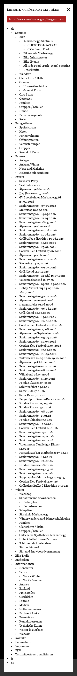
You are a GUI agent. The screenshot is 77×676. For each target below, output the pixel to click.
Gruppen (25, 148)
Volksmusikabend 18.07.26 (36, 279)
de (12, 28)
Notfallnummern (30, 609)
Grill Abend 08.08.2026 (34, 312)
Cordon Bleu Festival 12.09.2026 (40, 345)
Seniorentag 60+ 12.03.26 (36, 473)
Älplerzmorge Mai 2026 (34, 189)
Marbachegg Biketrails (38, 41)
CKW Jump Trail (38, 49)
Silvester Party (28, 181)
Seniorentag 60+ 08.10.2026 (37, 370)
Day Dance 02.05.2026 (33, 193)
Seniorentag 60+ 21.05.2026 (37, 218)
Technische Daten (30, 625)
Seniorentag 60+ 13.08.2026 (37, 316)
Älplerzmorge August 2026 (36, 300)
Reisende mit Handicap (34, 172)
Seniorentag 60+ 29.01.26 (36, 432)
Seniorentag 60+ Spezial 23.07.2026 (43, 284)
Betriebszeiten (32, 506)
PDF (18, 650)
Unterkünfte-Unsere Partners (38, 539)
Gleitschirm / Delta (31, 78)
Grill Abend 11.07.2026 (34, 271)
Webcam (24, 633)
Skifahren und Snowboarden (37, 498)
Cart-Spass (26, 94)
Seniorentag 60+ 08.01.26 (36, 411)
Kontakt (20, 638)
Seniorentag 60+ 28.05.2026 (37, 222)
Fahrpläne (25, 510)
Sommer (20, 32)
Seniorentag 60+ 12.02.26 (37, 440)
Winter (19, 489)
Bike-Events (31, 61)
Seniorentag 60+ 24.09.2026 (37, 353)
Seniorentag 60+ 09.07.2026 (37, 267)
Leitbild (24, 601)
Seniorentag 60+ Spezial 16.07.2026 (42, 275)
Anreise (24, 584)
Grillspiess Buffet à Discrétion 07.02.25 (44, 485)
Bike (22, 36)
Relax (22, 119)
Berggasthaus (23, 123)
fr (12, 658)
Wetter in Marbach (31, 629)
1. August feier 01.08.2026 (36, 304)
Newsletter (26, 568)
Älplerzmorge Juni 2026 (34, 226)
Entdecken (22, 559)
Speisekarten (27, 127)
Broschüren (26, 617)
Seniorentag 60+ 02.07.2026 (37, 259)
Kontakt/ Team (29, 152)
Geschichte (26, 596)
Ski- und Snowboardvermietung (39, 551)
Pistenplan (30, 502)
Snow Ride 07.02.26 (32, 395)
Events (19, 176)
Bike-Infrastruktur (35, 57)
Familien (24, 102)
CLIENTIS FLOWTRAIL (43, 45)
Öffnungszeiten (29, 139)
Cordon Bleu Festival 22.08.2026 (40, 325)
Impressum (22, 646)
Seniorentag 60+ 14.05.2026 (37, 214)
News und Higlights (31, 168)
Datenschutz (23, 642)
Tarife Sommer (33, 580)
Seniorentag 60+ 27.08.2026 (37, 329)
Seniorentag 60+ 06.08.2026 (38, 308)
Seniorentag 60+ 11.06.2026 (37, 234)
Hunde (23, 111)
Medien (24, 605)
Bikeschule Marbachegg (38, 53)
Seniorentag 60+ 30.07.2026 (37, 296)
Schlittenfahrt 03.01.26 (34, 386)
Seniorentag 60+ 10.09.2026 (37, 341)
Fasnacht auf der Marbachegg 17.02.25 (43, 452)
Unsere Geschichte (35, 86)
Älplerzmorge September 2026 (39, 333)
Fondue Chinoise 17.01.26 (35, 419)
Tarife (23, 572)
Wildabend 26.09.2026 (34, 374)
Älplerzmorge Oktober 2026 (37, 362)
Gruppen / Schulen (31, 106)
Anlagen (24, 160)
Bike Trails (22, 555)
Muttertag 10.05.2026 (33, 209)
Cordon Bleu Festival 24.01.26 (38, 428)
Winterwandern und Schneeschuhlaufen (44, 518)
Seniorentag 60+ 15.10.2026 (37, 378)
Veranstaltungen (29, 144)
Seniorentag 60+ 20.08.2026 (38, 321)
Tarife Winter (32, 576)
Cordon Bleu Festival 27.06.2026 (40, 251)
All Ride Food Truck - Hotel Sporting (46, 65)
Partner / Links (29, 613)
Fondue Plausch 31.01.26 (35, 407)
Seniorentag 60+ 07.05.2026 (37, 205)
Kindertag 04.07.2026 (33, 263)
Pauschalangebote (30, 115)
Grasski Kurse (32, 90)
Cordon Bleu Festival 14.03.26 (38, 481)
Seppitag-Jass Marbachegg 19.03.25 (42, 477)
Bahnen (20, 156)
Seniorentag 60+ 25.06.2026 (37, 246)
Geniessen (25, 98)
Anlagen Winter (29, 164)
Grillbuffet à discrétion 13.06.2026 (41, 238)
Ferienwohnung (29, 135)
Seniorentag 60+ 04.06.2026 (38, 230)
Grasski (24, 82)
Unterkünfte (31, 69)
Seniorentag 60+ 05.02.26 (37, 436)
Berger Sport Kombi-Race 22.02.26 (41, 399)
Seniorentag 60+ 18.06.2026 (37, 242)
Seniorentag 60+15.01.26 (35, 415)
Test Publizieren (29, 185)
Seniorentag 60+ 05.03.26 (37, 469)
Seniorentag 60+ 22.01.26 (36, 423)
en (12, 662)
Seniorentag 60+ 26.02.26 (36, 461)
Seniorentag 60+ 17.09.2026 (37, 349)
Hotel (22, 131)
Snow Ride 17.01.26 (32, 391)
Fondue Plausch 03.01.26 (35, 382)
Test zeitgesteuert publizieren (34, 654)
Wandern (25, 74)
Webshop (25, 493)
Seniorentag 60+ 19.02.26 (36, 456)
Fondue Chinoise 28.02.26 (36, 465)
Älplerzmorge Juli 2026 (34, 255)
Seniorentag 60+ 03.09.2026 (38, 337)
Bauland (24, 588)
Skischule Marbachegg (33, 514)
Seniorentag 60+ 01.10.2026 (37, 366)
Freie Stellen (27, 592)
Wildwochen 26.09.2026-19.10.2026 (42, 358)
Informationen (24, 563)
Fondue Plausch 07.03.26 (35, 403)
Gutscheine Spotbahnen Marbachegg (42, 535)
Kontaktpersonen (30, 621)
